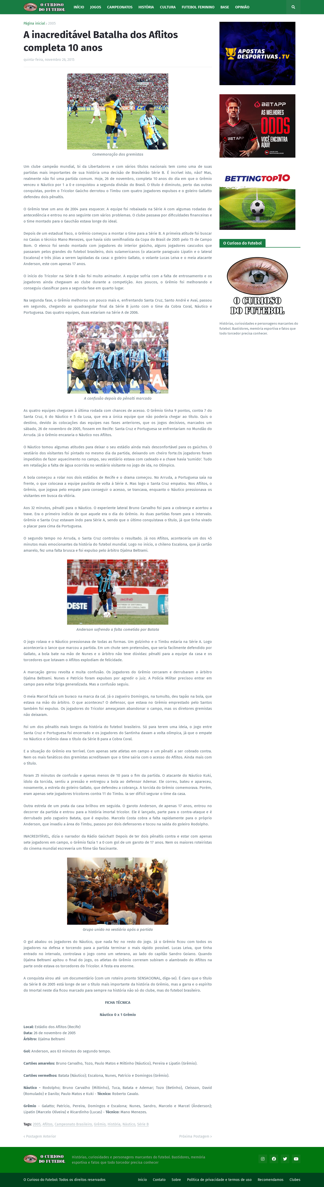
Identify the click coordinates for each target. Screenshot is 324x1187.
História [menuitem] (146, 7)
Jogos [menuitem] (95, 7)
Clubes (295, 1180)
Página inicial (34, 23)
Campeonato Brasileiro (73, 1124)
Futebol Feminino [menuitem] (198, 7)
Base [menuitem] (224, 7)
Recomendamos (271, 1180)
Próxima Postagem (194, 1136)
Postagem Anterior (41, 1136)
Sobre (176, 1180)
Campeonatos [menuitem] (119, 7)
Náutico (129, 1124)
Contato (159, 1180)
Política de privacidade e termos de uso (219, 1180)
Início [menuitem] (79, 7)
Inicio (142, 1180)
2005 (52, 23)
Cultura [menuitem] (168, 7)
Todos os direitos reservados (82, 1180)
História (114, 1124)
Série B (143, 1124)
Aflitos (48, 1124)
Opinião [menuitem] (242, 7)
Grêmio (100, 1124)
